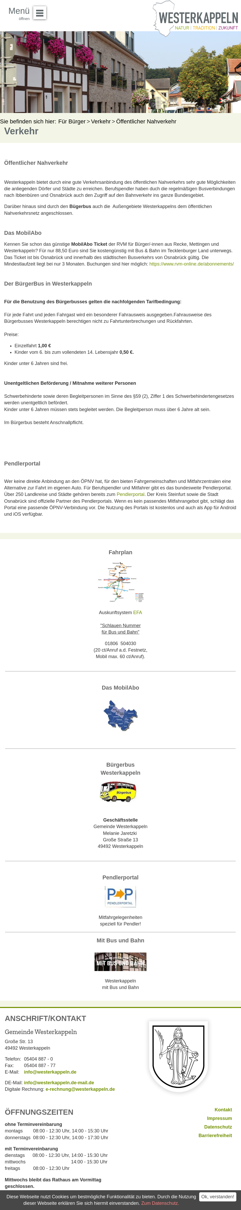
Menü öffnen (41, 11)
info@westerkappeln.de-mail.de (59, 1082)
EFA (137, 612)
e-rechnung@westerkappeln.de (80, 1089)
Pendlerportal (130, 494)
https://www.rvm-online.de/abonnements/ (191, 264)
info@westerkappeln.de (50, 1072)
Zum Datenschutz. (160, 1203)
